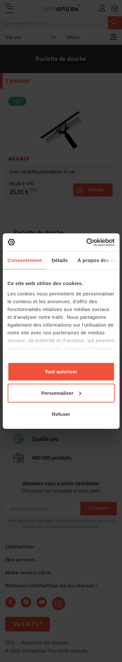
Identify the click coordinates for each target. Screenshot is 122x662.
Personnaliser (61, 392)
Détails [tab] (59, 260)
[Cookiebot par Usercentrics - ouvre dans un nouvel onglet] (87, 242)
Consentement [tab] (24, 260)
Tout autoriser (61, 371)
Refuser (61, 414)
